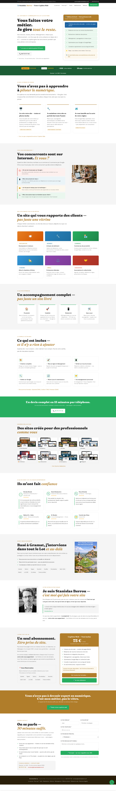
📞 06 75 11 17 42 (95, 1)
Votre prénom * (65, 720)
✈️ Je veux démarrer (79, 680)
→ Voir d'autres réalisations (58, 466)
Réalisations (77, 5)
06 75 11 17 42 (22, 767)
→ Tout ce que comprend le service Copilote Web (31, 136)
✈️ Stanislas (32, 5)
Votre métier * (84, 720)
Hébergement (58, 781)
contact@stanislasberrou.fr (81, 1)
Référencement (66, 781)
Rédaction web (75, 781)
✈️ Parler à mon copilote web (58, 707)
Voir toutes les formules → (79, 675)
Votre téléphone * (66, 727)
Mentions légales (83, 781)
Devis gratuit (93, 4)
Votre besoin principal (67, 734)
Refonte (85, 5)
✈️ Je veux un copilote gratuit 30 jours (31, 48)
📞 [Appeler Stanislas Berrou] (112, 782)
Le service (57, 5)
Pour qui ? (64, 5)
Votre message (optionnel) (69, 741)
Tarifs (70, 5)
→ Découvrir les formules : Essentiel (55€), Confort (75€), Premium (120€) (38, 389)
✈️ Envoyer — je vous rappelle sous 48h (79, 753)
